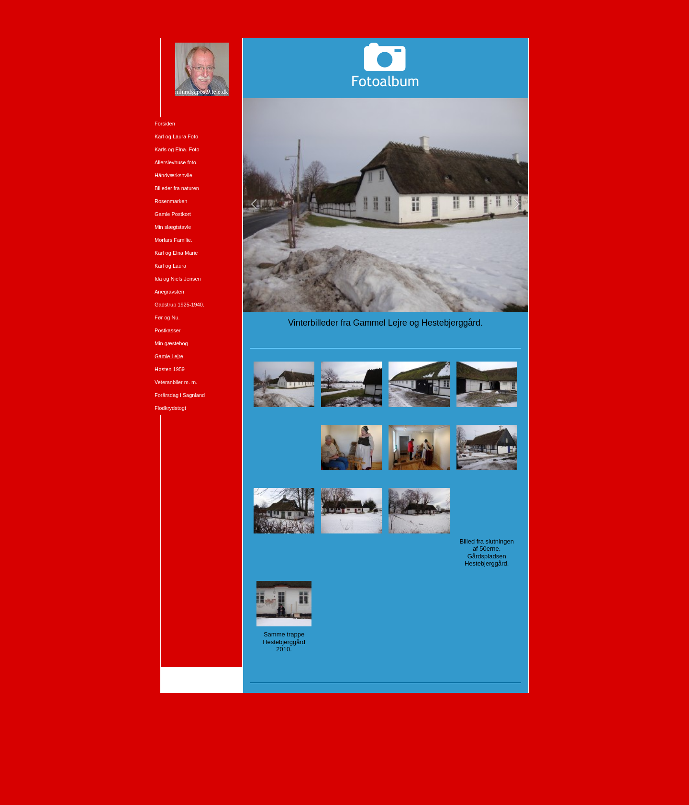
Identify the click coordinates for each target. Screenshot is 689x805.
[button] (254, 205)
